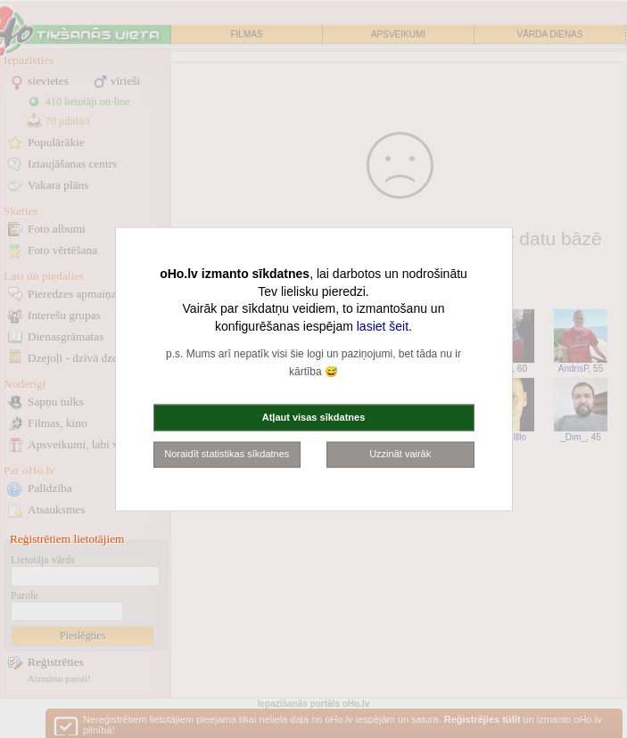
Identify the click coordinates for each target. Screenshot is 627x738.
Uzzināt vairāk (400, 453)
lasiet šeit (382, 325)
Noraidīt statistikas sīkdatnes (226, 453)
